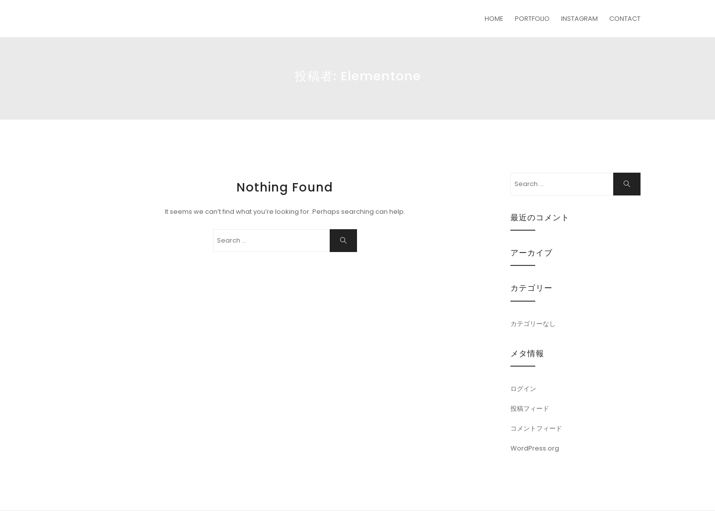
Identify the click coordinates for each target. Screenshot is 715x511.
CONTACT (625, 18)
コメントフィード (536, 428)
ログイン (523, 388)
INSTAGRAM (579, 18)
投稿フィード (529, 408)
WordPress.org (534, 448)
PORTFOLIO (532, 18)
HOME (494, 18)
